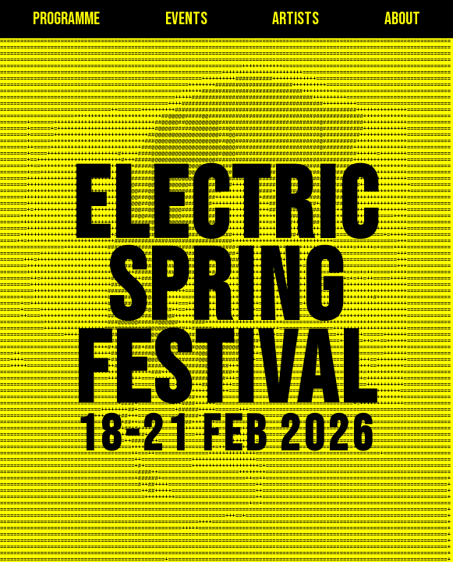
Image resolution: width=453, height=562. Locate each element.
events (186, 19)
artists (295, 19)
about (402, 19)
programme (66, 19)
